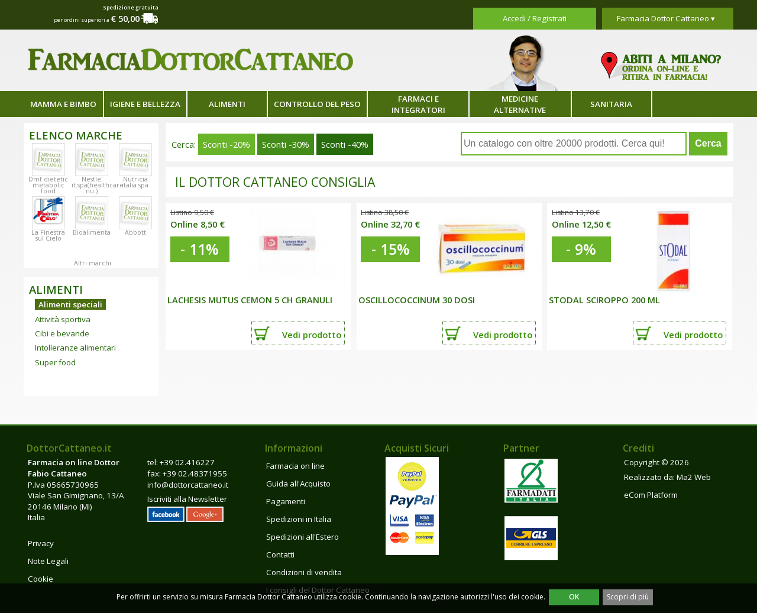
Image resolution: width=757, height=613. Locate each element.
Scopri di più (628, 597)
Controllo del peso (317, 104)
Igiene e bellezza (145, 104)
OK (574, 597)
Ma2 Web (694, 477)
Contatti (280, 554)
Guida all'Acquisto (298, 483)
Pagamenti (285, 501)
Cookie (40, 578)
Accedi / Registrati (535, 18)
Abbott (135, 232)
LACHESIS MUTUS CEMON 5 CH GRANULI (249, 300)
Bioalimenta (92, 232)
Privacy (41, 543)
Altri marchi (92, 263)
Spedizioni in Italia (298, 519)
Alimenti (227, 104)
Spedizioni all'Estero (302, 536)
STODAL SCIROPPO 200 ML (604, 300)
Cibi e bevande (62, 333)
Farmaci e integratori (418, 104)
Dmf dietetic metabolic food (48, 185)
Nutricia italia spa (135, 182)
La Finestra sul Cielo (48, 235)
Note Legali (48, 561)
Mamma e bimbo (63, 104)
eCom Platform (651, 494)
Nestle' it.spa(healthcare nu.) (98, 185)
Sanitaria (611, 104)
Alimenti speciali (70, 304)
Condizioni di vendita (304, 572)
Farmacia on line (295, 465)
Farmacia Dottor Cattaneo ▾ (666, 18)
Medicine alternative (520, 104)
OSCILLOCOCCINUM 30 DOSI (416, 300)
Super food (55, 362)
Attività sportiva (62, 319)
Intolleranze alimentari (75, 347)
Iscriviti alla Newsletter (187, 499)
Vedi (311, 334)
